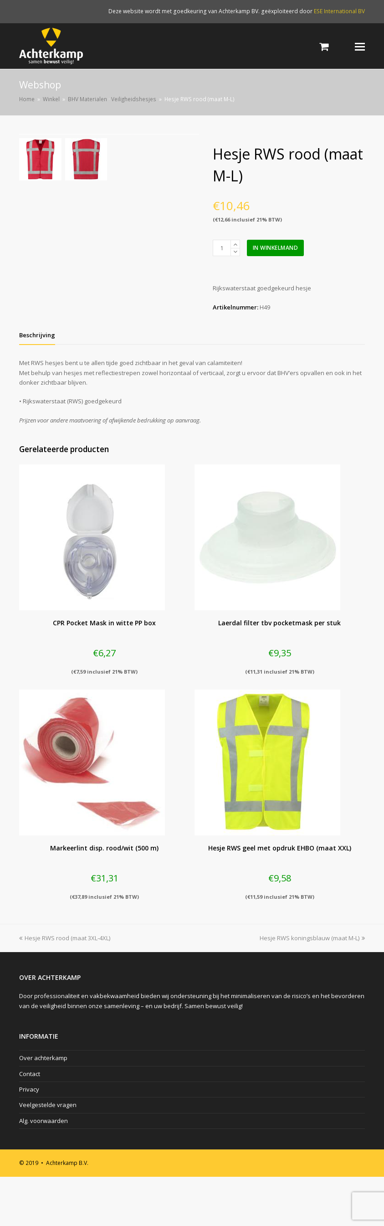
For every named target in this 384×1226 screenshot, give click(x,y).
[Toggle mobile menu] (360, 46)
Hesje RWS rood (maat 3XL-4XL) (64, 987)
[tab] (37, 384)
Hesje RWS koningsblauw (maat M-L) (312, 987)
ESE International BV (339, 11)
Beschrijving (37, 384)
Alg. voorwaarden (43, 1170)
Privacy (29, 1138)
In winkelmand (275, 248)
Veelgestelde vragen (48, 1154)
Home (27, 99)
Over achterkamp (43, 1107)
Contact (29, 1123)
